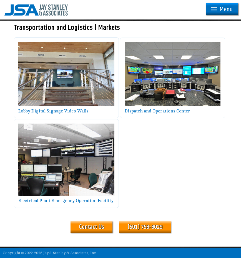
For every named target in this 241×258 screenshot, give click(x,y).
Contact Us (91, 227)
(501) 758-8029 (144, 227)
